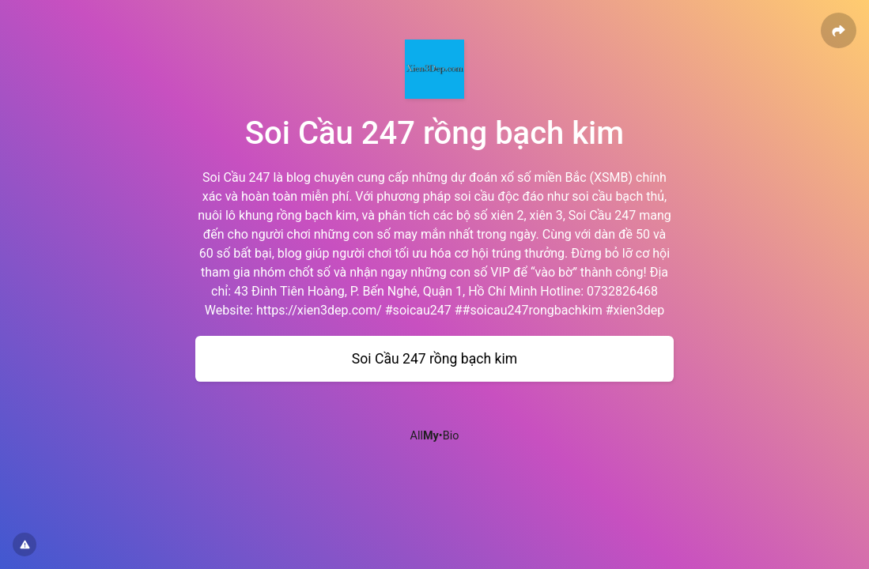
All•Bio (434, 436)
